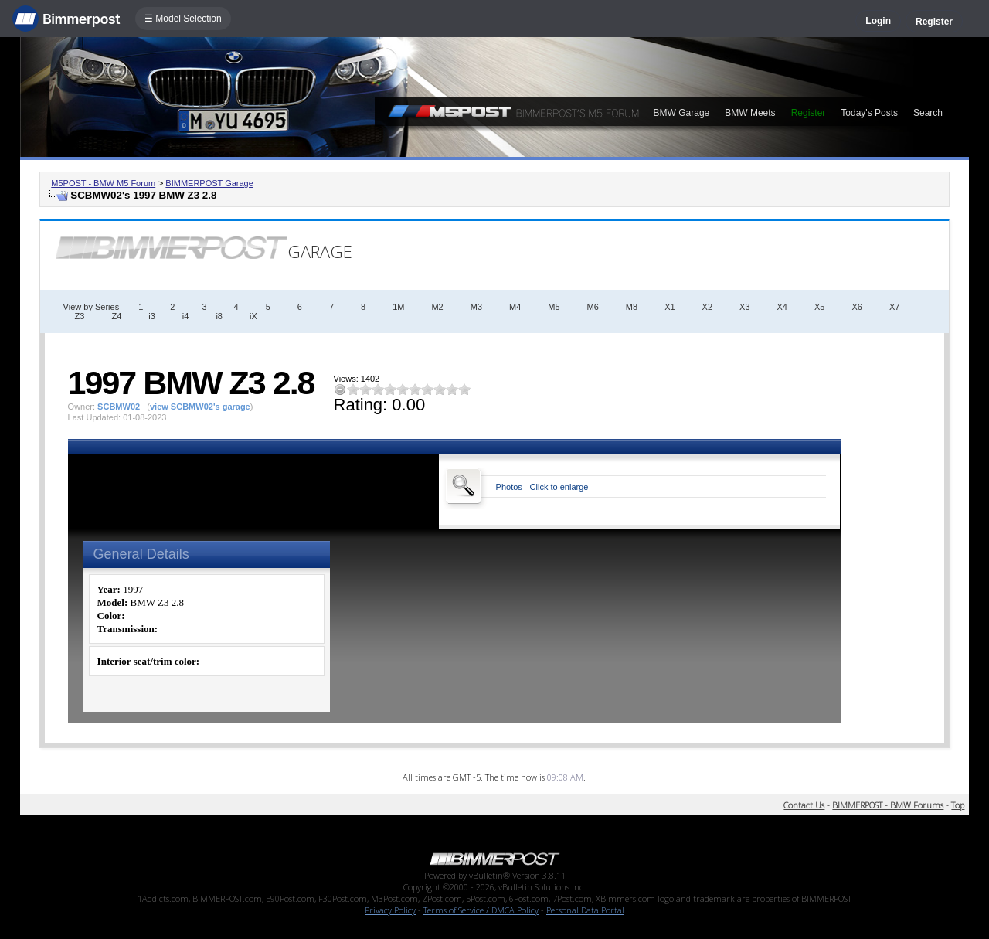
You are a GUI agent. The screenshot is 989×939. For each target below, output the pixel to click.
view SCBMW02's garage (200, 406)
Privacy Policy (390, 910)
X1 (669, 306)
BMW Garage (682, 112)
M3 (476, 306)
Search (928, 112)
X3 (744, 306)
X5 (819, 306)
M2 (437, 306)
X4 (782, 306)
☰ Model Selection (183, 18)
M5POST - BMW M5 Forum (103, 183)
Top (957, 805)
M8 (631, 306)
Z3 (80, 316)
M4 (515, 306)
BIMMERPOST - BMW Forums (887, 805)
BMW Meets (750, 112)
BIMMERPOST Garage (209, 183)
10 (464, 389)
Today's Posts (869, 112)
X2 (707, 306)
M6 (593, 306)
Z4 (116, 316)
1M (398, 306)
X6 (856, 306)
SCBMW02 (118, 406)
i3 (151, 316)
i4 (185, 316)
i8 (219, 316)
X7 (894, 306)
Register (934, 21)
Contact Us (803, 805)
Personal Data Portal (585, 910)
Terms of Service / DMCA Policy (481, 910)
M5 (553, 306)
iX (253, 316)
